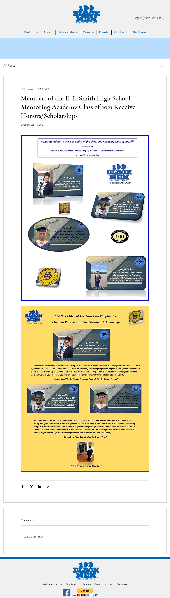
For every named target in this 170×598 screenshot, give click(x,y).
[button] (162, 65)
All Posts (9, 65)
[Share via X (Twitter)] (31, 486)
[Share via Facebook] (22, 486)
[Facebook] (66, 592)
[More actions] (147, 89)
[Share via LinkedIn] (39, 486)
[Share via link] (48, 486)
